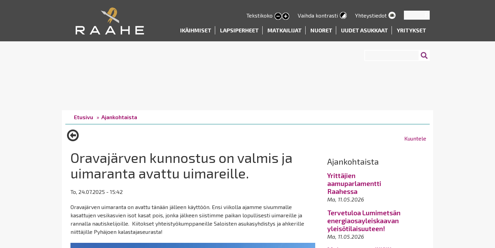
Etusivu (83, 117)
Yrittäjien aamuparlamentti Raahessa (354, 183)
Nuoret (321, 30)
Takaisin (73, 137)
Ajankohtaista (119, 117)
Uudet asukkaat (364, 30)
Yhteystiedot (371, 15)
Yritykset (411, 30)
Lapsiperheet (239, 30)
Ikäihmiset (195, 30)
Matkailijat (284, 30)
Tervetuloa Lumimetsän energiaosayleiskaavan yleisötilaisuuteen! (363, 220)
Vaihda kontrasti (318, 15)
